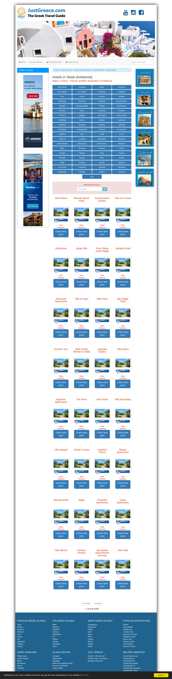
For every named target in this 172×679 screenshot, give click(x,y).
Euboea (55, 641)
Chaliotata (62, 101)
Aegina (90, 644)
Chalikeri (121, 96)
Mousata (82, 148)
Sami (102, 158)
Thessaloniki (128, 627)
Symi (90, 632)
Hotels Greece (72, 62)
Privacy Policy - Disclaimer (98, 658)
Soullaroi (82, 162)
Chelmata (101, 101)
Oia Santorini (128, 644)
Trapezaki (82, 167)
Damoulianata (121, 101)
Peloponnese (22, 656)
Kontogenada (82, 129)
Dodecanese (57, 658)
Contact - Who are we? (96, 656)
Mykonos (20, 632)
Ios (53, 637)
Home (22, 62)
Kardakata (62, 120)
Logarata (62, 139)
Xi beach (121, 172)
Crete (19, 625)
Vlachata (82, 172)
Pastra (121, 148)
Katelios (102, 120)
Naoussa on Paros (130, 634)
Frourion (62, 115)
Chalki (90, 629)
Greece (57, 70)
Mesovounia (101, 144)
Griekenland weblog (130, 663)
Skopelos (55, 629)
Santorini (20, 629)
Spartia (101, 162)
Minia (62, 148)
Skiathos (55, 627)
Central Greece (23, 658)
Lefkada (20, 644)
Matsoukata (82, 144)
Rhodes (20, 627)
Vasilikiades (62, 172)
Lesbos (20, 646)
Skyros (90, 641)
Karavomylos (122, 115)
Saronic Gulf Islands (60, 666)
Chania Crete (128, 632)
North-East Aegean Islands (62, 663)
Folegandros (92, 625)
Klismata (102, 125)
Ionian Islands (57, 668)
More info (85, 675)
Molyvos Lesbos (129, 646)
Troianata (101, 167)
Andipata (82, 87)
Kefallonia (62, 125)
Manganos (121, 139)
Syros (90, 634)
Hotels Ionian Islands (82, 70)
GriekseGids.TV (129, 666)
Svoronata (62, 167)
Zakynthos (21, 641)
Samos (19, 637)
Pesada (62, 153)
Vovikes (102, 172)
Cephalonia (56, 634)
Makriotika (102, 139)
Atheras (102, 96)
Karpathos (56, 644)
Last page (98, 603)
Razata (82, 158)
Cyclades (55, 656)
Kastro (82, 120)
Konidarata (62, 129)
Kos (18, 639)
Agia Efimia (62, 87)
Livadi (102, 134)
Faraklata (101, 111)
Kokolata (121, 125)
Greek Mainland (54, 62)
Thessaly (20, 668)
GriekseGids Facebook (131, 668)
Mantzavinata (62, 144)
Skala (62, 162)
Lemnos (55, 632)
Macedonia (21, 663)
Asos (62, 96)
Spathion (121, 162)
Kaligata (82, 115)
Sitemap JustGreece (95, 661)
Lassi (82, 134)
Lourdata (82, 139)
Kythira (55, 639)
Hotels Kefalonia (98, 70)
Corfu (19, 634)
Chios (54, 646)
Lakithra (62, 134)
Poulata (121, 153)
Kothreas (101, 129)
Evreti (82, 111)
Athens (125, 625)
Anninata (121, 87)
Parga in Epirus (129, 641)
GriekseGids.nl (128, 658)
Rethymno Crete (129, 637)
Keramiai (82, 125)
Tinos (90, 637)
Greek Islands (36, 62)
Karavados (102, 115)
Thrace (19, 666)
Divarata (62, 111)
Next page (86, 603)
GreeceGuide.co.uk (130, 656)
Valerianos (122, 167)
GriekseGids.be (129, 661)
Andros (90, 639)
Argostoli (121, 92)
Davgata (62, 106)
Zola (92, 177)
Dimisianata (121, 106)
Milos (54, 625)
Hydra (90, 646)
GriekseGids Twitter (130, 671)
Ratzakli (62, 158)
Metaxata (121, 144)
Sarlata (121, 158)
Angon (101, 87)
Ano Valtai (82, 92)
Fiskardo (121, 111)
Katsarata (121, 120)
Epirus (19, 661)
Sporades (56, 661)
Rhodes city (127, 629)
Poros (102, 153)
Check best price (60, 233)
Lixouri (121, 134)
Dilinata (102, 106)
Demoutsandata (82, 106)
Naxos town (127, 639)
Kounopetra (121, 129)
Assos (82, 96)
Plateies (82, 153)
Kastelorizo (92, 627)
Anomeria (101, 92)
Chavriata (82, 101)
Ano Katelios (62, 92)
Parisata (102, 148)
